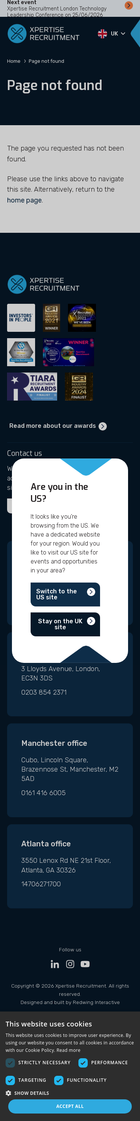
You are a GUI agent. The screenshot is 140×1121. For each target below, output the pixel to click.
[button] (70, 1092)
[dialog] (70, 1066)
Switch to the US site (56, 594)
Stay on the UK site (60, 624)
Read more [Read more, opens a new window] (69, 1050)
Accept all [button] (70, 1106)
